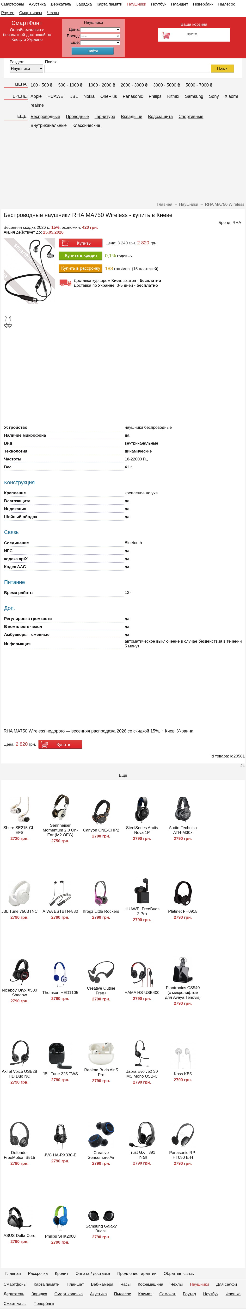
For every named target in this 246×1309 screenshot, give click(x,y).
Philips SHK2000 (60, 1236)
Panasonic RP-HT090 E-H (182, 1155)
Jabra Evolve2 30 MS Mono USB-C (142, 1074)
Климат (145, 1294)
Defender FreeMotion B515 (19, 1155)
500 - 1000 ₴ (70, 85)
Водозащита (160, 116)
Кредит (61, 1273)
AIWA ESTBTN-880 (60, 911)
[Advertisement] (123, 166)
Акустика (37, 4)
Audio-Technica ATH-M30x (183, 830)
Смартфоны (12, 4)
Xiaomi (231, 96)
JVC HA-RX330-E (60, 1155)
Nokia (89, 96)
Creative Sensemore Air (101, 1155)
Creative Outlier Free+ (101, 990)
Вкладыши (131, 116)
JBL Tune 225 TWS (60, 1074)
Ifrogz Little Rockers (101, 911)
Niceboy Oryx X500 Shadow (19, 992)
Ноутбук (158, 4)
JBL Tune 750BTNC (19, 911)
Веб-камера (102, 1284)
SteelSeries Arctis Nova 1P (142, 830)
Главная (13, 1273)
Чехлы (53, 13)
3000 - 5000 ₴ (166, 85)
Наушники (136, 4)
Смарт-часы (30, 13)
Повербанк (203, 4)
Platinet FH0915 (182, 911)
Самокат (167, 1294)
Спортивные (190, 116)
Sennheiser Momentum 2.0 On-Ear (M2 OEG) (60, 830)
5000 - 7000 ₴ (199, 85)
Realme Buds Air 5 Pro (101, 1072)
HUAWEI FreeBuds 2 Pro (142, 911)
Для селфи (226, 1284)
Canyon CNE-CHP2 (101, 830)
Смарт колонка (69, 1294)
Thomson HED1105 (60, 992)
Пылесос (226, 4)
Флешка (233, 1294)
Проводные (77, 116)
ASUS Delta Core (19, 1235)
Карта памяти (109, 4)
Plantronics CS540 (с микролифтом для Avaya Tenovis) (183, 993)
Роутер (7, 13)
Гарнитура (105, 116)
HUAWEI (55, 96)
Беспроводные (45, 116)
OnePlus (108, 96)
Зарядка (84, 4)
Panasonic (133, 96)
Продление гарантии (136, 1273)
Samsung (194, 96)
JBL (74, 96)
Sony (214, 96)
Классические (86, 125)
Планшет (179, 4)
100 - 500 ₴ (41, 85)
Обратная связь (179, 1273)
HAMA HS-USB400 (142, 992)
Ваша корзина (194, 24)
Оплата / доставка (92, 1273)
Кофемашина (150, 1284)
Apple (36, 96)
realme (37, 105)
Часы (126, 1284)
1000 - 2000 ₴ (101, 85)
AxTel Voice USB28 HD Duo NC (19, 1074)
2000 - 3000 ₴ (134, 85)
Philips (155, 96)
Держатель (61, 4)
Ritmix (173, 96)
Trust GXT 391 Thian (142, 1155)
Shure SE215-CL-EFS (19, 830)
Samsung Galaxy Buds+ (101, 1228)
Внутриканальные (49, 125)
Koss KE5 (183, 1074)
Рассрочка (38, 1273)
